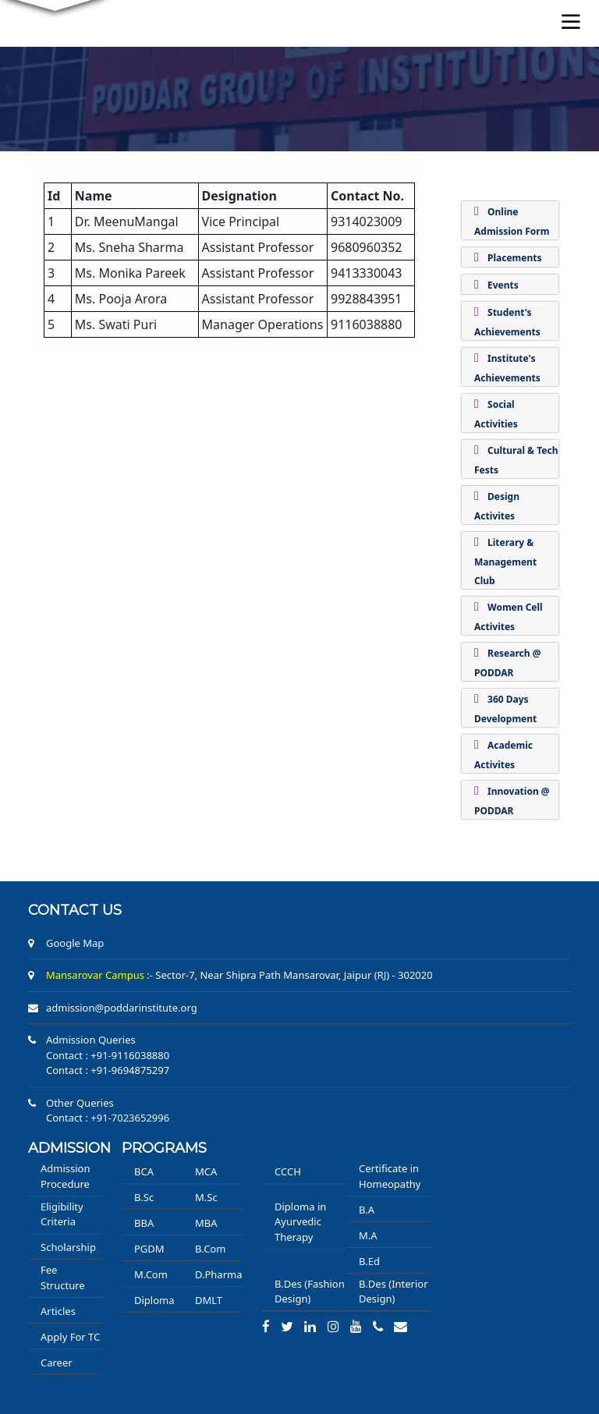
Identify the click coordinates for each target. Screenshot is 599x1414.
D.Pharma (218, 1274)
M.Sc (206, 1197)
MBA (206, 1223)
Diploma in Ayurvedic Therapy (300, 1222)
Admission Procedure (65, 1176)
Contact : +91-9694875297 (107, 1070)
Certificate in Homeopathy (390, 1176)
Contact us (75, 910)
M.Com (151, 1274)
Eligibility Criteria (62, 1214)
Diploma (154, 1300)
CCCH (288, 1171)
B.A (366, 1210)
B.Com (210, 1249)
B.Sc (144, 1197)
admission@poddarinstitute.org (121, 1008)
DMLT (208, 1300)
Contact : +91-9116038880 (107, 1055)
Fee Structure (63, 1277)
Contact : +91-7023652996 (107, 1118)
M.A (368, 1235)
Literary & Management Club (505, 561)
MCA (206, 1171)
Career (57, 1363)
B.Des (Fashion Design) (310, 1291)
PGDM (149, 1249)
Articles (58, 1311)
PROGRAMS (164, 1148)
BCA (144, 1171)
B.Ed (369, 1261)
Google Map (75, 943)
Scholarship (68, 1247)
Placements (514, 257)
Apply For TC (70, 1337)
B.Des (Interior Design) (393, 1291)
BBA (144, 1223)
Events (503, 285)
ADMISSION (69, 1148)
